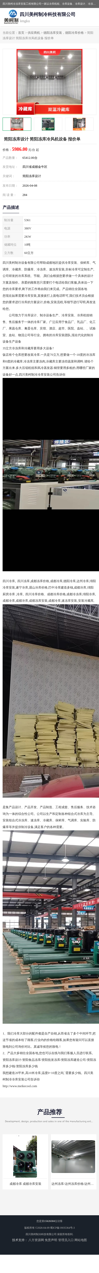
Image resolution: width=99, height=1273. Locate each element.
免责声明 (51, 1240)
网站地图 (80, 1240)
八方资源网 (36, 1240)
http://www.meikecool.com (20, 1086)
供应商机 (34, 33)
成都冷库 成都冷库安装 (25, 1184)
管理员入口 (66, 1240)
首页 (21, 33)
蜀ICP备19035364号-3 (62, 1227)
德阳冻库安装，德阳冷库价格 (63, 33)
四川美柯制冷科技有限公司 (41, 1234)
